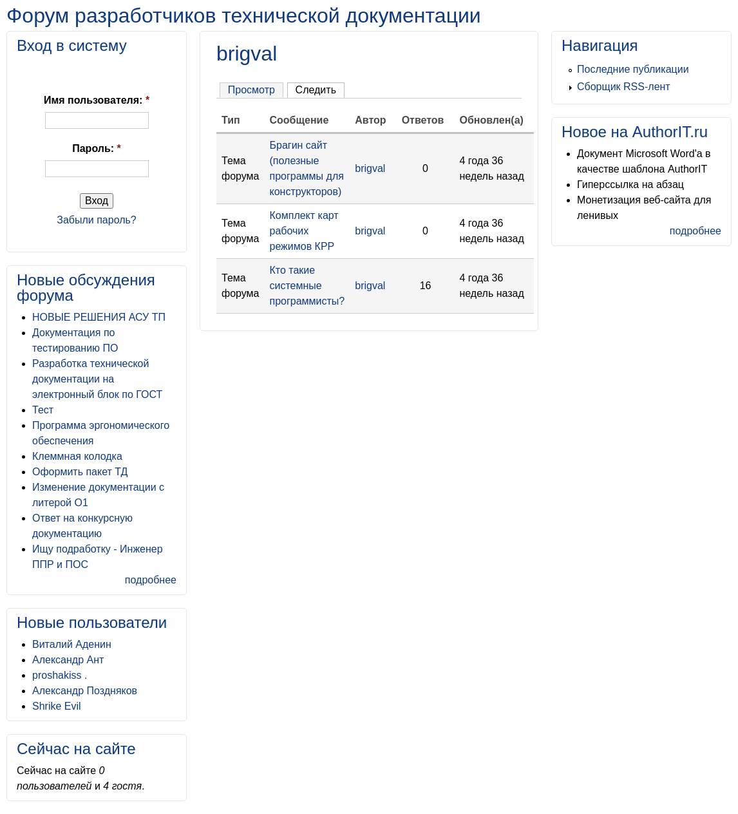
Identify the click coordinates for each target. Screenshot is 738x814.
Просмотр (251, 89)
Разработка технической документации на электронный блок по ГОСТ (97, 379)
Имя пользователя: (96, 100)
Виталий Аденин (71, 644)
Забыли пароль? (97, 219)
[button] (48, 73)
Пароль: (96, 148)
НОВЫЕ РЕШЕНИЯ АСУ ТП (99, 317)
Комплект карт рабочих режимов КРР (304, 231)
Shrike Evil (56, 706)
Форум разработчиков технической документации (243, 15)
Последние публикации (633, 69)
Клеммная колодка (77, 456)
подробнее (150, 579)
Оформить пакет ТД (80, 471)
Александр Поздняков (84, 690)
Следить (316, 89)
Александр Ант (68, 659)
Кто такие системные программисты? (307, 286)
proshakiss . (59, 675)
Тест (42, 409)
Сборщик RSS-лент (623, 86)
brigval (370, 168)
